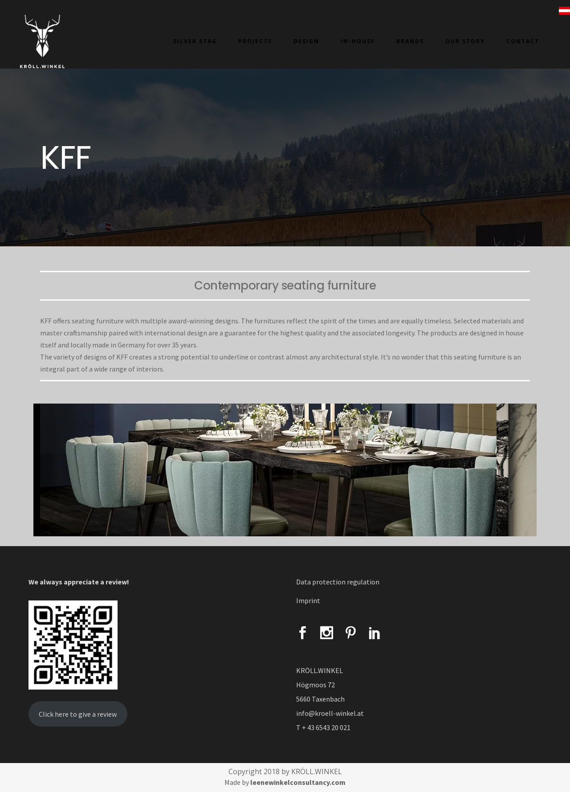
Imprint (308, 600)
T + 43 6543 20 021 (323, 727)
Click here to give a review (78, 714)
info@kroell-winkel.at (330, 713)
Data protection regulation (337, 581)
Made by (285, 782)
